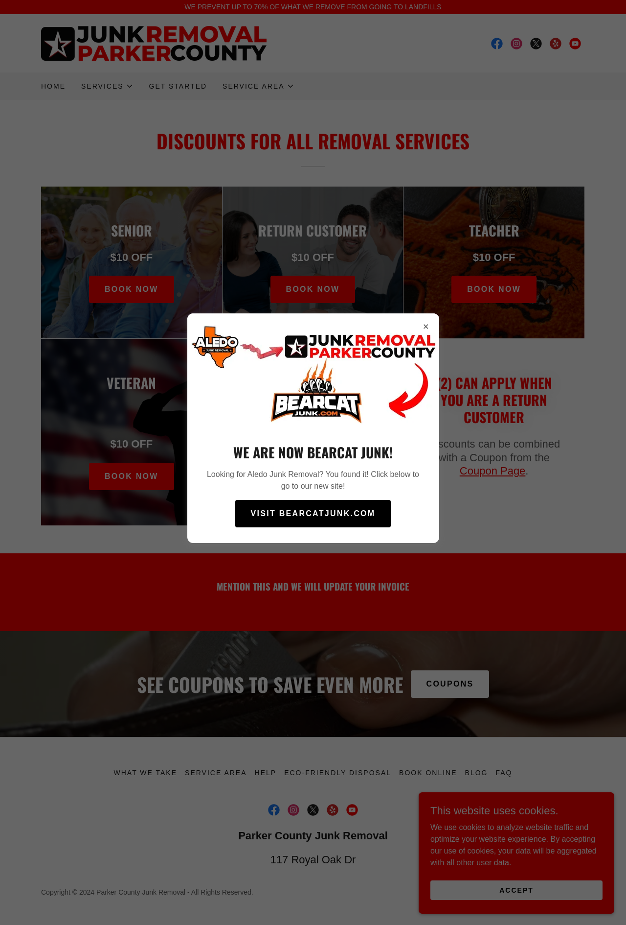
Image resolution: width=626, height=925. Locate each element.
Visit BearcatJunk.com (313, 513)
